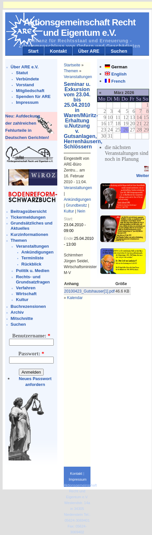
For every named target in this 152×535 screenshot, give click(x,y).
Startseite (72, 65)
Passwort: (31, 353)
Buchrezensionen (28, 306)
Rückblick (31, 264)
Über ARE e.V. (25, 66)
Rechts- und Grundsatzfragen (33, 279)
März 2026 (124, 92)
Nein (81, 211)
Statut (22, 72)
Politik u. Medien (32, 270)
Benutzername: (31, 335)
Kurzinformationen (29, 234)
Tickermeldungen (28, 217)
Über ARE (88, 51)
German (119, 66)
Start (33, 51)
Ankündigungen (37, 252)
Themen (19, 240)
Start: (68, 219)
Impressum (27, 102)
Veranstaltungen (32, 246)
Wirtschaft (26, 293)
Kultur (22, 299)
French (118, 81)
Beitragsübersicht (29, 211)
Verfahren (25, 287)
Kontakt (58, 51)
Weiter (142, 175)
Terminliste (32, 257)
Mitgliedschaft (30, 90)
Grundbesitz (76, 205)
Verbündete (27, 78)
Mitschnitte (22, 318)
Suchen (119, 51)
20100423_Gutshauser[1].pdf (89, 291)
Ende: (69, 238)
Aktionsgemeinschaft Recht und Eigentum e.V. (80, 27)
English (119, 74)
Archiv (17, 312)
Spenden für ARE (33, 96)
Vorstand (25, 84)
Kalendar (75, 297)
